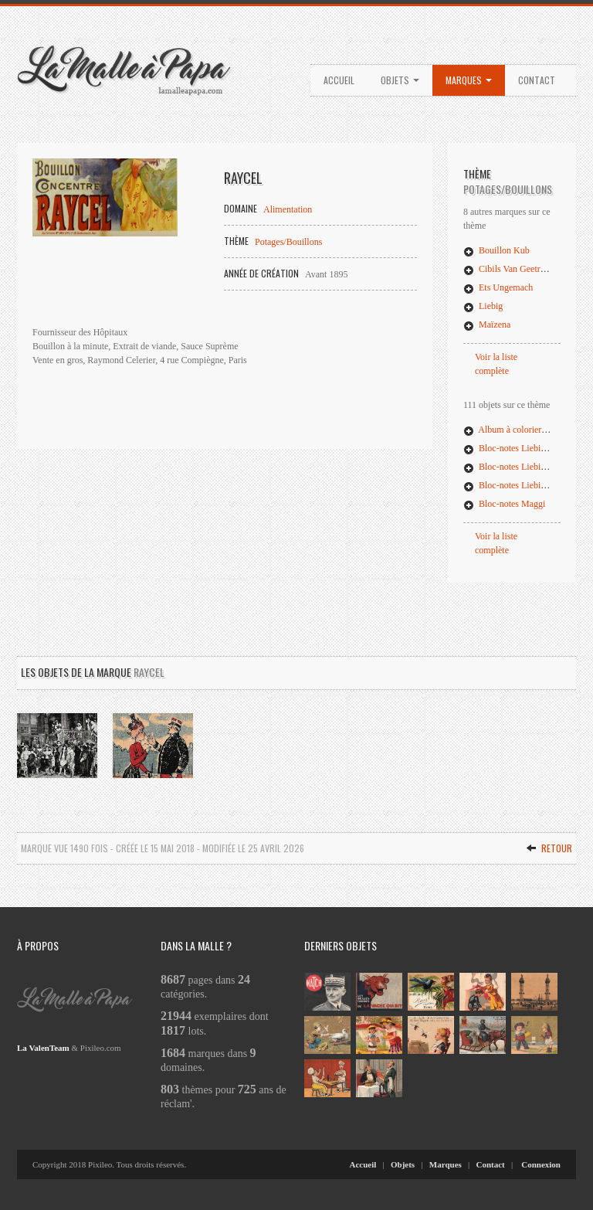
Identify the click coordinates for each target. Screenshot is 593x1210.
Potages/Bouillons (288, 241)
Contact (536, 80)
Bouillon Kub (496, 250)
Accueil (339, 80)
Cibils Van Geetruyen (510, 268)
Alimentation (287, 209)
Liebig (483, 306)
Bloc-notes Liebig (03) (513, 485)
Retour (549, 848)
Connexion (541, 1164)
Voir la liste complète (496, 364)
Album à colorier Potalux (517, 429)
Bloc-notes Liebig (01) (513, 448)
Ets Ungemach (498, 287)
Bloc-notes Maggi (504, 503)
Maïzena (486, 324)
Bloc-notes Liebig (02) (513, 466)
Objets (400, 80)
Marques (469, 80)
